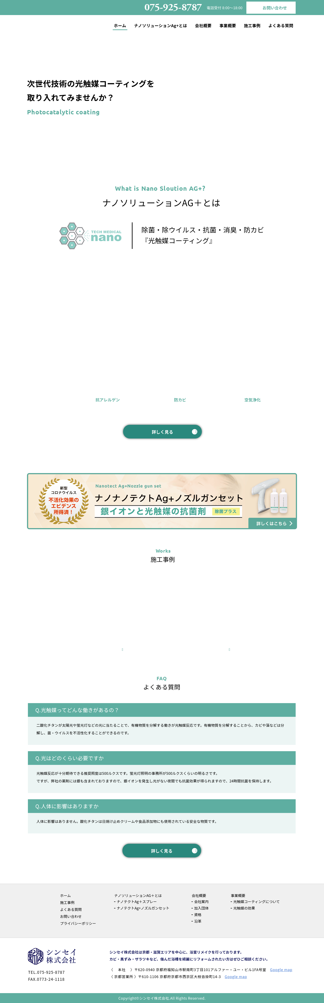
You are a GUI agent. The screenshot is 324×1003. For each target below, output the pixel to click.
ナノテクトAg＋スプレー (137, 901)
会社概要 (203, 25)
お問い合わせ (275, 8)
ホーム (120, 25)
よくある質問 (280, 25)
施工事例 (252, 25)
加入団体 (201, 908)
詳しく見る (162, 432)
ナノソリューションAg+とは (160, 25)
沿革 (197, 921)
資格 (197, 914)
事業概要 (227, 25)
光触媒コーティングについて (256, 901)
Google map (281, 969)
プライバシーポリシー (78, 923)
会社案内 (201, 901)
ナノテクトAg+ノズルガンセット (143, 908)
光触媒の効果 (244, 908)
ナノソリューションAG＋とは (138, 895)
